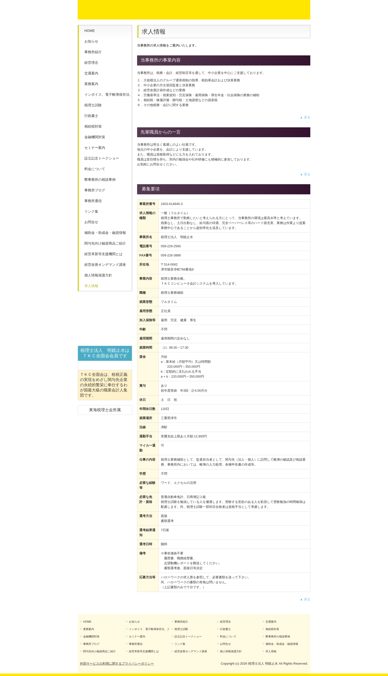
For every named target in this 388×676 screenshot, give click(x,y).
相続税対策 (93, 126)
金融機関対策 (94, 137)
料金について (94, 169)
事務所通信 (93, 201)
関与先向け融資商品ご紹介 (105, 243)
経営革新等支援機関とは (103, 254)
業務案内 (91, 84)
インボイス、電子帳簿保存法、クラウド (108, 94)
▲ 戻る (305, 117)
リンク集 (91, 211)
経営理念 (91, 63)
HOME (89, 31)
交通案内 (91, 73)
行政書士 (91, 116)
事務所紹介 (93, 52)
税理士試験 (93, 105)
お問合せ (91, 222)
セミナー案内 (94, 148)
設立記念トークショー (101, 158)
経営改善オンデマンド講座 (105, 265)
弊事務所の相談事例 (100, 179)
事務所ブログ (94, 190)
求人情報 (91, 286)
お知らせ (91, 41)
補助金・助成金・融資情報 (105, 233)
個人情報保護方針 (98, 275)
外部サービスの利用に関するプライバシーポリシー (117, 663)
